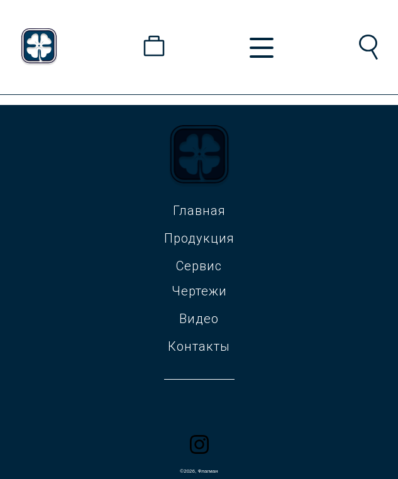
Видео (199, 318)
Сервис (199, 265)
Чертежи (199, 291)
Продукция (199, 238)
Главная (199, 210)
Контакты (199, 346)
